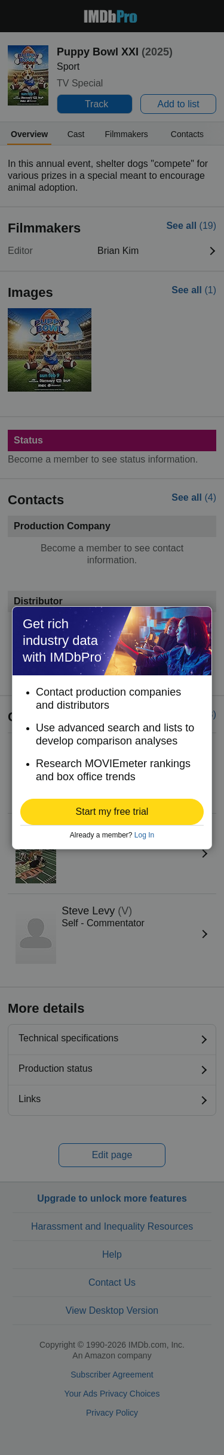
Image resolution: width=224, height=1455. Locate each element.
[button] (112, 811)
